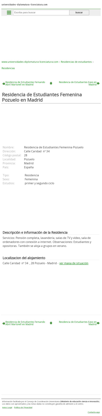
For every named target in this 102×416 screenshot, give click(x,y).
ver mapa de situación (73, 263)
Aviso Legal (7, 407)
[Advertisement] (51, 36)
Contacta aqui (94, 412)
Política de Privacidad (23, 407)
